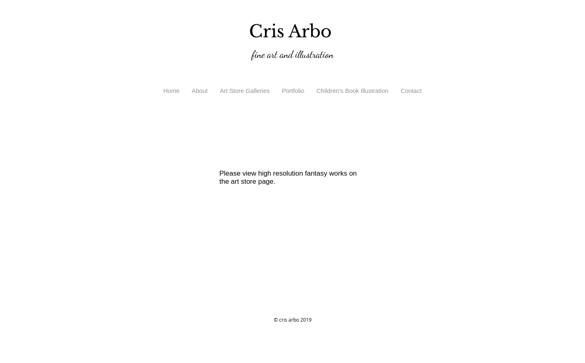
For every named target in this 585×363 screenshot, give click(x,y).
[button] (245, 90)
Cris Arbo (292, 31)
